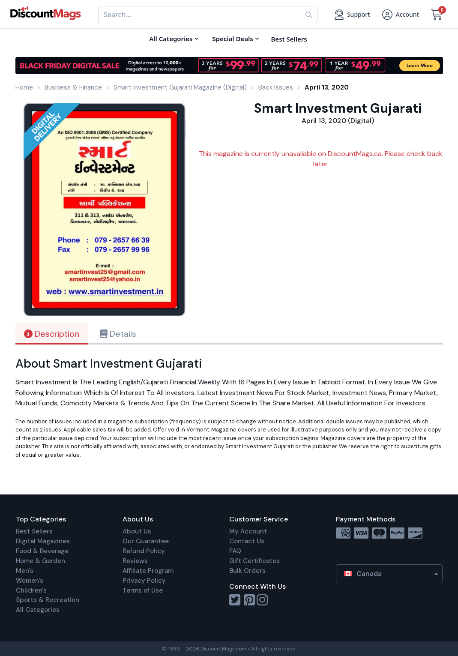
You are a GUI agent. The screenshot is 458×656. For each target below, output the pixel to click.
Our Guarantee (146, 541)
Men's (24, 570)
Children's (31, 590)
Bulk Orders (247, 570)
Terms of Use (143, 590)
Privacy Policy (144, 580)
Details (118, 333)
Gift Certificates (254, 561)
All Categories (38, 609)
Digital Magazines (43, 541)
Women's (29, 580)
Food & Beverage (42, 551)
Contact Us (246, 541)
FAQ (235, 551)
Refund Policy (144, 551)
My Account (248, 531)
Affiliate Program (148, 570)
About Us (137, 531)
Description (51, 333)
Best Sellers (34, 531)
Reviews (135, 561)
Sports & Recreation (47, 600)
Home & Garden (40, 561)
